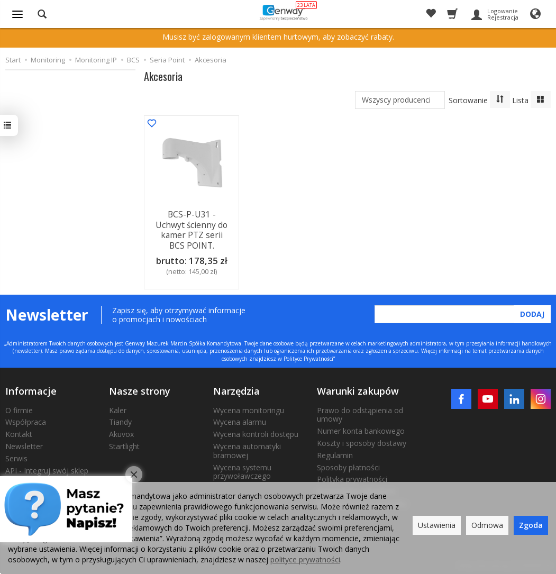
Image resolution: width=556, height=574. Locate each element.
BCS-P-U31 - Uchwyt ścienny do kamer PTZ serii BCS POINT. (191, 228)
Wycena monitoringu (248, 408)
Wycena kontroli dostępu (255, 432)
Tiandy (120, 420)
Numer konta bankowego (361, 429)
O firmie (19, 408)
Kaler (117, 408)
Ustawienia (436, 525)
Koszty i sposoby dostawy (361, 441)
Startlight (124, 444)
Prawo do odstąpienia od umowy (360, 412)
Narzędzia (236, 388)
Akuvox (121, 432)
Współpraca (25, 420)
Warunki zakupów (358, 388)
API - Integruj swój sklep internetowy (46, 472)
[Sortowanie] (500, 99)
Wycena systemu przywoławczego (242, 469)
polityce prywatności (305, 559)
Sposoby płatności (348, 465)
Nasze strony (139, 388)
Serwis (16, 456)
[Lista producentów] (400, 100)
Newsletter (24, 444)
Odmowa (487, 525)
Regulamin (335, 453)
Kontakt (18, 432)
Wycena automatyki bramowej (247, 448)
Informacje (31, 388)
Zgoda (531, 525)
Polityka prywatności (352, 477)
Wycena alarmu (239, 420)
